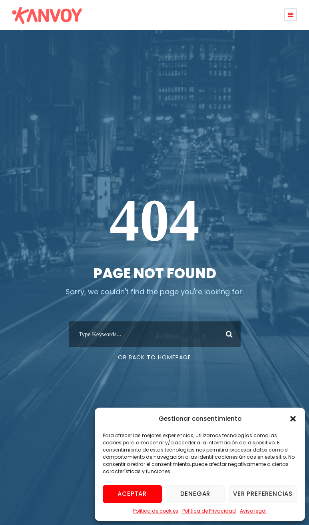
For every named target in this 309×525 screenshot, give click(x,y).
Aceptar (132, 493)
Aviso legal (253, 510)
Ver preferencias (263, 493)
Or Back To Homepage (154, 357)
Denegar (195, 493)
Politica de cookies (155, 510)
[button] (293, 419)
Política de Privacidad (209, 510)
